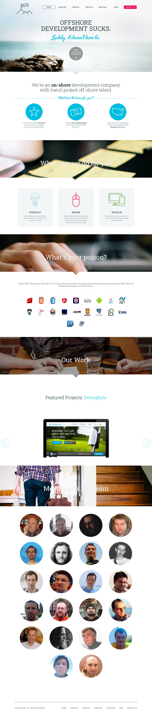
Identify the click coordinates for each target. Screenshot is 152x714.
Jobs (116, 7)
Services (75, 7)
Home (48, 7)
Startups (62, 7)
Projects (89, 7)
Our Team (102, 7)
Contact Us (130, 7)
